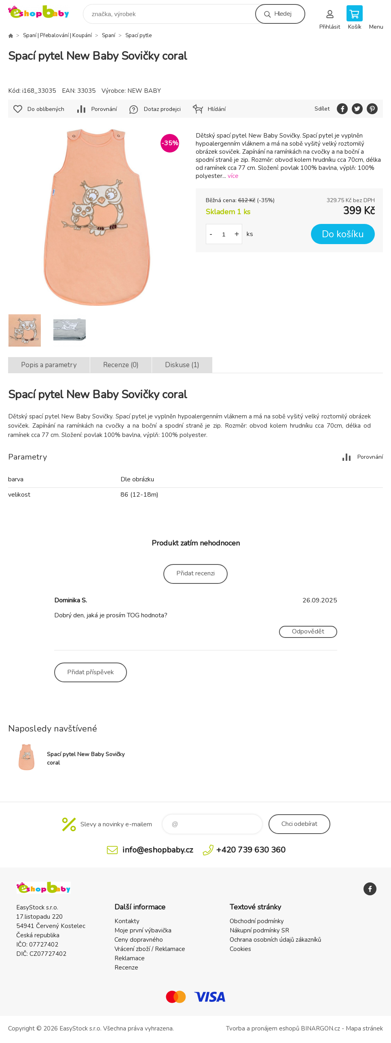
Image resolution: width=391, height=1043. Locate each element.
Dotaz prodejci (162, 109)
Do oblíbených (45, 109)
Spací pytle (138, 35)
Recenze (126, 968)
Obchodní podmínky (257, 921)
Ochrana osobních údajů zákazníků (275, 940)
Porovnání (104, 109)
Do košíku (343, 234)
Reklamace (129, 958)
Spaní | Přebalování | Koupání (57, 35)
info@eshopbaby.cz (158, 849)
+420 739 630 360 (250, 849)
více (233, 176)
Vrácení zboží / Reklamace (149, 949)
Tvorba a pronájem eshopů (262, 1028)
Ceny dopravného (138, 940)
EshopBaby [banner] (44, 12)
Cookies (240, 949)
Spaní (108, 35)
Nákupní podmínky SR (259, 930)
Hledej (282, 13)
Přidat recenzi (195, 573)
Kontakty (126, 921)
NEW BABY (144, 91)
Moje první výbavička (142, 930)
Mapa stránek (364, 1028)
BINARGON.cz (320, 1028)
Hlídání (217, 109)
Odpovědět (308, 631)
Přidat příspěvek (90, 672)
